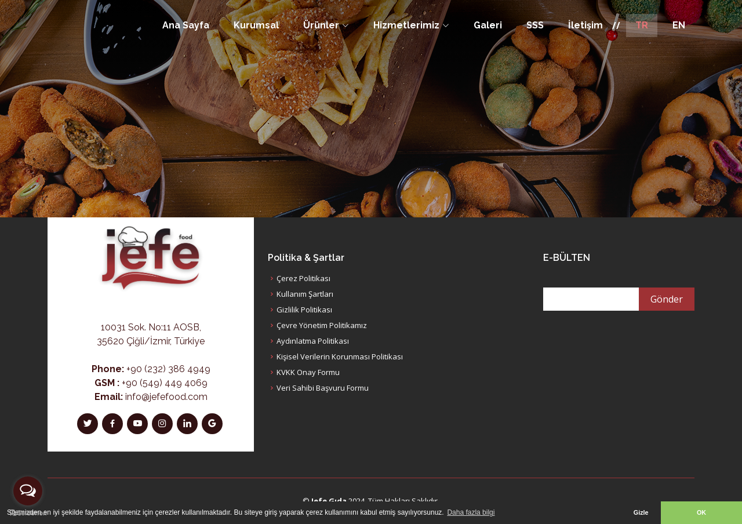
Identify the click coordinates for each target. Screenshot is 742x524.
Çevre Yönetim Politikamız (322, 325)
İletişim (585, 25)
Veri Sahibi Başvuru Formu (323, 388)
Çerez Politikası (303, 278)
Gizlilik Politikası (304, 310)
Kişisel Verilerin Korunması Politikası (340, 357)
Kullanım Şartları (305, 294)
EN (678, 25)
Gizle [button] (641, 512)
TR (641, 25)
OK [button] (701, 512)
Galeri (488, 25)
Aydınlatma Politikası (313, 341)
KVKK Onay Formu (308, 372)
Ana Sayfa (185, 25)
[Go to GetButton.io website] (27, 513)
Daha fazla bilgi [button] (470, 512)
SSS (535, 25)
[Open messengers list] (27, 490)
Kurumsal (256, 25)
